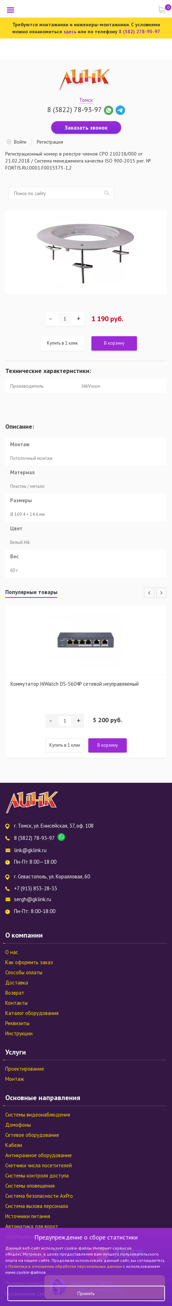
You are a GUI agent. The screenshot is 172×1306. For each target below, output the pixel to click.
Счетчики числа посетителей (38, 1165)
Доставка (16, 982)
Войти (20, 142)
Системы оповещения (30, 1185)
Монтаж (14, 1079)
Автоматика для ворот (31, 1226)
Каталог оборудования (32, 1013)
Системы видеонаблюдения (37, 1114)
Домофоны (18, 1124)
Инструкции (19, 1033)
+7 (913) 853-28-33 (35, 888)
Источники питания (27, 1216)
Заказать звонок (86, 127)
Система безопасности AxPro (39, 1196)
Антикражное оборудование (38, 1155)
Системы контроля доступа (37, 1175)
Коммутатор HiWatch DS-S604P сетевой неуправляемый (75, 683)
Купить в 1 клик (62, 343)
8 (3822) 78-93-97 (74, 109)
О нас (11, 952)
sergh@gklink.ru (32, 899)
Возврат (14, 992)
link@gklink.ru (30, 850)
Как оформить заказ (29, 962)
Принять (86, 1293)
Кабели (13, 1145)
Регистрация (50, 142)
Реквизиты (17, 1023)
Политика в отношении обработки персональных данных (65, 1266)
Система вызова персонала (36, 1206)
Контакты (16, 1003)
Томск (86, 100)
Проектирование (24, 1068)
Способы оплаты (23, 972)
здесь (69, 31)
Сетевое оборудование (32, 1135)
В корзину (114, 343)
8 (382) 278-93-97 (139, 31)
